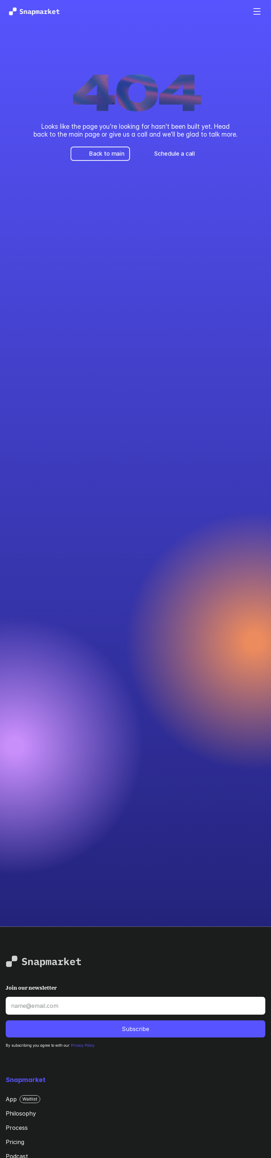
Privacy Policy (83, 1045)
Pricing (15, 1142)
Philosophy (21, 1113)
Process (17, 1127)
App (11, 1099)
